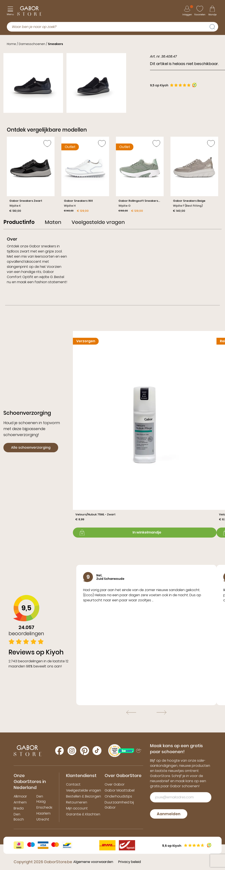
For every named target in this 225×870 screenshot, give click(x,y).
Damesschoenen (32, 44)
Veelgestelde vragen (83, 790)
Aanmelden (168, 813)
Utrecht (42, 819)
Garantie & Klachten (83, 814)
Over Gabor (115, 784)
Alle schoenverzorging (30, 447)
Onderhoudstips (118, 796)
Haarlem (43, 813)
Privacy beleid (129, 861)
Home (11, 44)
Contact (73, 784)
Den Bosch (19, 817)
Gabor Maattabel (119, 790)
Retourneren (76, 802)
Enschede (44, 807)
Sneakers (55, 44)
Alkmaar (20, 796)
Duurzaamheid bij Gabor (119, 805)
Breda (19, 808)
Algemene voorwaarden (93, 861)
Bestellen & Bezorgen (83, 796)
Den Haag (41, 799)
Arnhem (20, 802)
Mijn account (77, 808)
